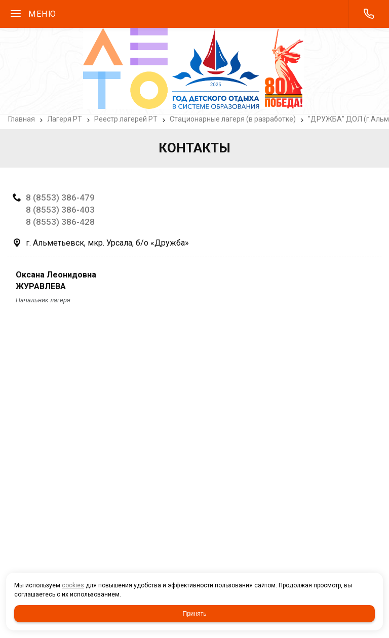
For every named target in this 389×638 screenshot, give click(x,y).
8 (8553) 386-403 (60, 210)
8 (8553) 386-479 (60, 197)
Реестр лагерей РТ (126, 119)
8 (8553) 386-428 (60, 222)
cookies (73, 585)
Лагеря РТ (64, 119)
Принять (195, 613)
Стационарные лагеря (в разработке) (233, 119)
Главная (21, 119)
